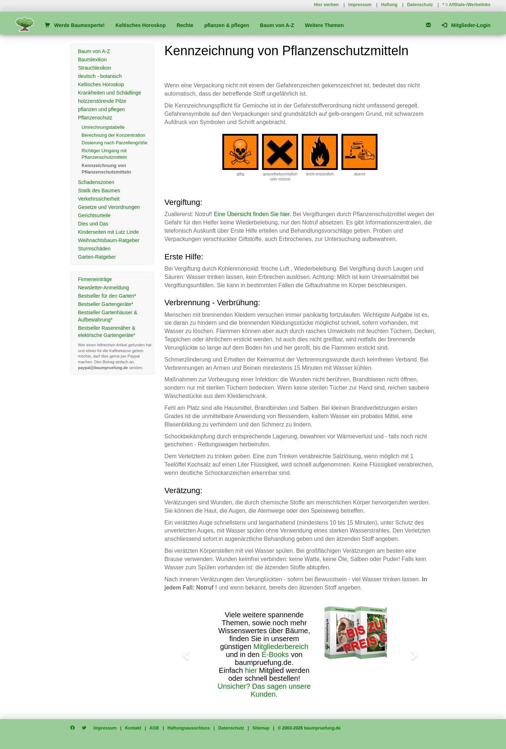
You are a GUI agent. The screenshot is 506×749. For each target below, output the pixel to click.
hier (251, 670)
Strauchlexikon (94, 68)
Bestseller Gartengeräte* (105, 304)
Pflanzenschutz (95, 118)
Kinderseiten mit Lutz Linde (108, 232)
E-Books (275, 654)
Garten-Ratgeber (97, 257)
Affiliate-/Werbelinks (469, 4)
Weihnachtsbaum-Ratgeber (108, 240)
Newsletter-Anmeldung (103, 287)
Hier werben (326, 4)
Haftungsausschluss (188, 728)
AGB (154, 728)
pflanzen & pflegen (226, 25)
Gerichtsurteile (94, 215)
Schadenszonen (96, 182)
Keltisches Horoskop (140, 25)
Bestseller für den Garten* (107, 296)
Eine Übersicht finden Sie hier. (252, 214)
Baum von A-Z (277, 25)
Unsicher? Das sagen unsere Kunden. (264, 690)
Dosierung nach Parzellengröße (115, 142)
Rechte (184, 25)
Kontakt (133, 728)
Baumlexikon (92, 59)
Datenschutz (420, 4)
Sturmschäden (94, 248)
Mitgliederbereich (280, 647)
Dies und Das (93, 224)
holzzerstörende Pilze (102, 101)
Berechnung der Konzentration (113, 135)
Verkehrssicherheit (98, 199)
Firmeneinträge (95, 279)
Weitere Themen (324, 25)
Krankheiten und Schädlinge (109, 93)
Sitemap (261, 728)
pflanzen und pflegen (101, 109)
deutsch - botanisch (100, 76)
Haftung (389, 4)
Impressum (359, 4)
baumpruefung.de (322, 728)
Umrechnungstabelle (103, 127)
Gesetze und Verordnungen (109, 207)
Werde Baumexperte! (74, 25)
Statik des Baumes (99, 190)
